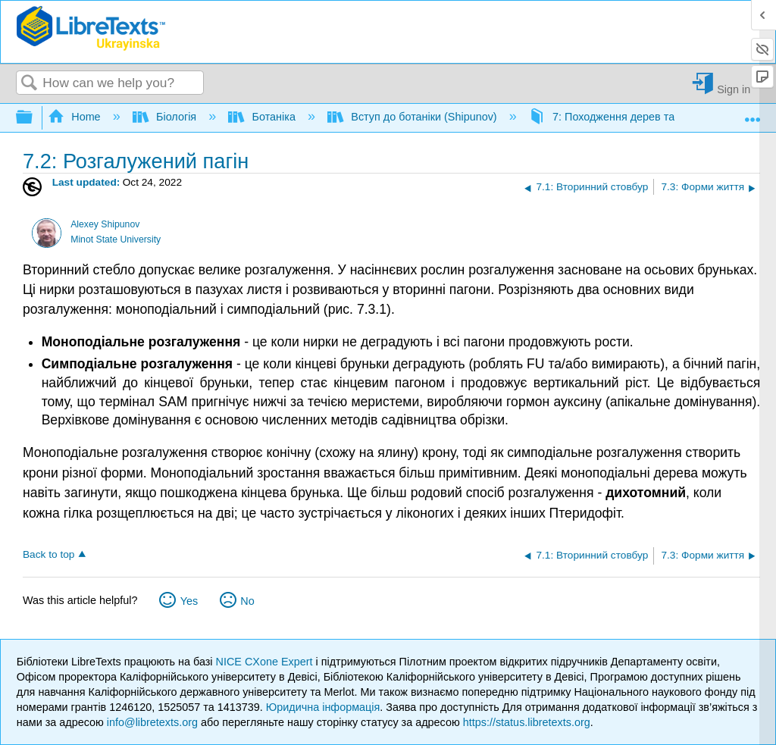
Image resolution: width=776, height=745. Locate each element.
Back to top (48, 554)
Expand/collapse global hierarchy (34, 117)
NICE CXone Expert (266, 662)
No (247, 601)
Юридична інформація (323, 707)
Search (29, 83)
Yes (189, 601)
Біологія (166, 117)
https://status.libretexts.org (526, 722)
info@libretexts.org (152, 722)
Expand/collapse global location (752, 113)
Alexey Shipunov (104, 224)
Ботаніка (263, 117)
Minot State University (115, 239)
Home (76, 117)
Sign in (733, 89)
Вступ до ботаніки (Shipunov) (413, 117)
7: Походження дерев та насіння (624, 117)
